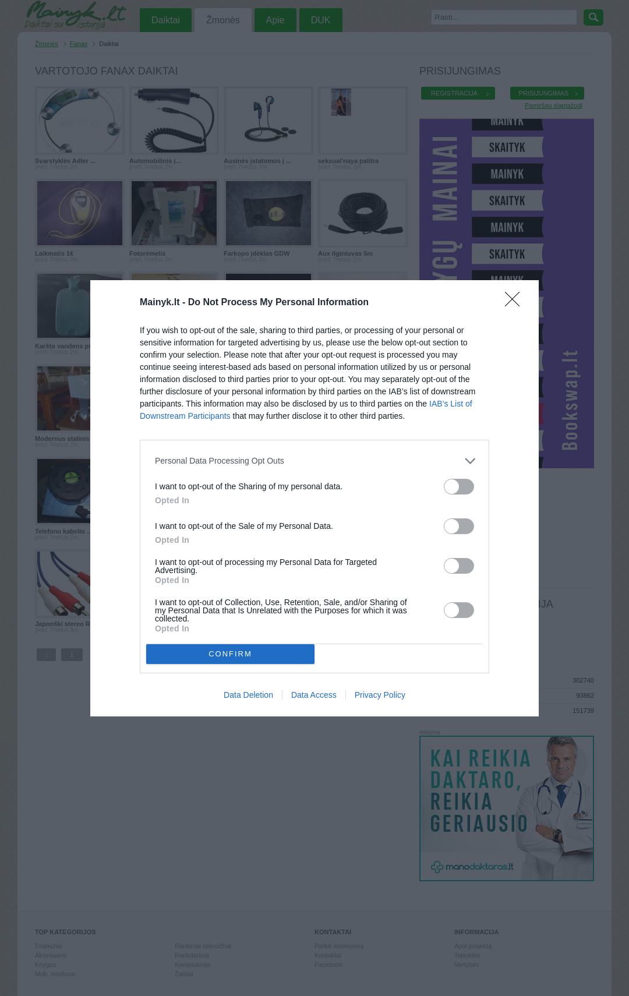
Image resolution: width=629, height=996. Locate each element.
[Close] (516, 303)
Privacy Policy (380, 695)
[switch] (459, 487)
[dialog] (314, 498)
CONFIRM (230, 653)
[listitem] (314, 461)
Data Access (314, 695)
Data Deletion (248, 695)
